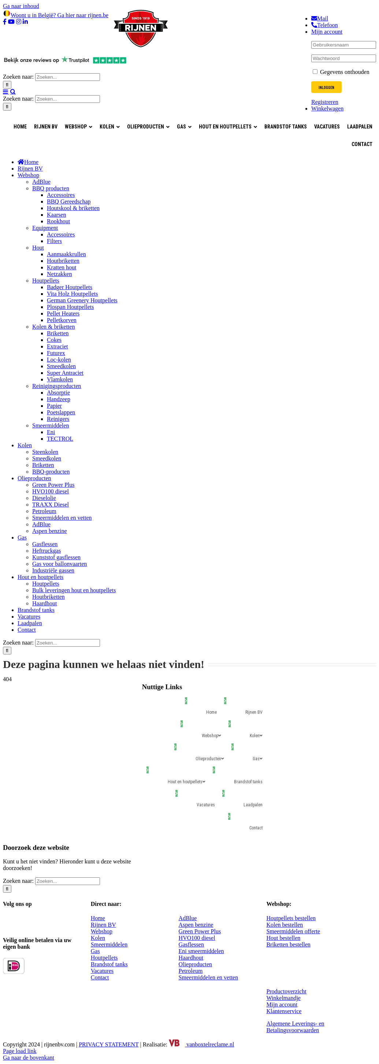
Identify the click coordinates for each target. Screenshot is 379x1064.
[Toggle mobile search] (13, 91)
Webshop (101, 931)
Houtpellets (104, 958)
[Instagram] (22, 919)
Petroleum (191, 971)
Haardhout (191, 958)
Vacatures (102, 971)
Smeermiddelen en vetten (208, 977)
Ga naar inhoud (21, 6)
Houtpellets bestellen (291, 918)
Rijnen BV (103, 925)
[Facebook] (7, 919)
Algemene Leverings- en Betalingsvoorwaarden (295, 1026)
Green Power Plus (200, 931)
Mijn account (281, 1004)
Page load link (20, 1051)
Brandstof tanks (109, 964)
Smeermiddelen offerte (293, 931)
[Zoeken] (7, 85)
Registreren (324, 102)
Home (98, 918)
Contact (100, 977)
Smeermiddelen (109, 944)
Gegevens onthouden (341, 72)
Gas (95, 951)
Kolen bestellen (284, 925)
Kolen (98, 938)
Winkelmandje (283, 998)
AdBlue (188, 918)
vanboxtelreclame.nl (201, 1044)
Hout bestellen (283, 938)
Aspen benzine (196, 925)
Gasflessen (191, 944)
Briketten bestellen (288, 944)
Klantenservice (283, 1011)
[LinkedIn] (51, 919)
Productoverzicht (286, 991)
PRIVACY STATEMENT (108, 1044)
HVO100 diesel (197, 938)
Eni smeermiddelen (201, 951)
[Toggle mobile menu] (6, 91)
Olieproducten (195, 964)
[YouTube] (36, 919)
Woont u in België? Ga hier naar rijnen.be (55, 15)
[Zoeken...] (67, 77)
